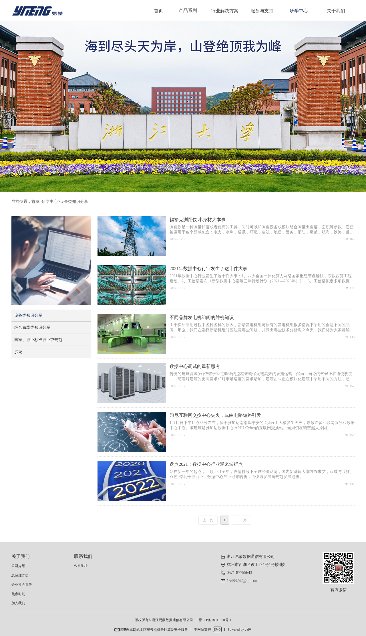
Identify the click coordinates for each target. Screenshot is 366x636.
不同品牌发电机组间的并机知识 (202, 317)
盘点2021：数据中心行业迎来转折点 (206, 464)
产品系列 (188, 10)
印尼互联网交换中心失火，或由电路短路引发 (215, 415)
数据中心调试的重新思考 (195, 366)
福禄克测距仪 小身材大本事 (198, 219)
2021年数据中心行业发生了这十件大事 (208, 268)
